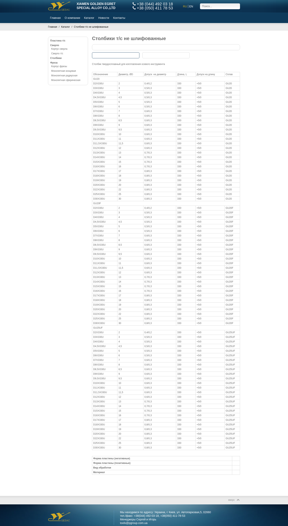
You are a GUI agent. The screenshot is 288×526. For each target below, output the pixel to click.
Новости (103, 17)
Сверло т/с (57, 53)
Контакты (119, 17)
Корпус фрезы (59, 66)
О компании (72, 17)
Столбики (56, 58)
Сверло (54, 45)
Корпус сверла (59, 48)
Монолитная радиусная (64, 75)
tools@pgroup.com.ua (133, 523)
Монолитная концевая (63, 71)
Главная (55, 17)
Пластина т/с (57, 40)
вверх (231, 500)
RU (185, 6)
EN (191, 6)
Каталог (89, 17)
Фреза (54, 62)
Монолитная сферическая (65, 80)
